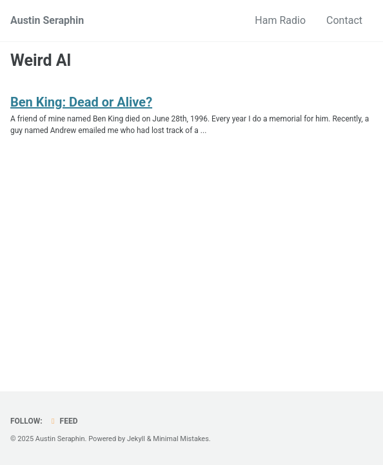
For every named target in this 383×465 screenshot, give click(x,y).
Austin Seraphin (47, 20)
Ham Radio (280, 20)
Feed (63, 421)
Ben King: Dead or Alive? (81, 102)
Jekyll (136, 439)
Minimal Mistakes (181, 439)
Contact (344, 20)
